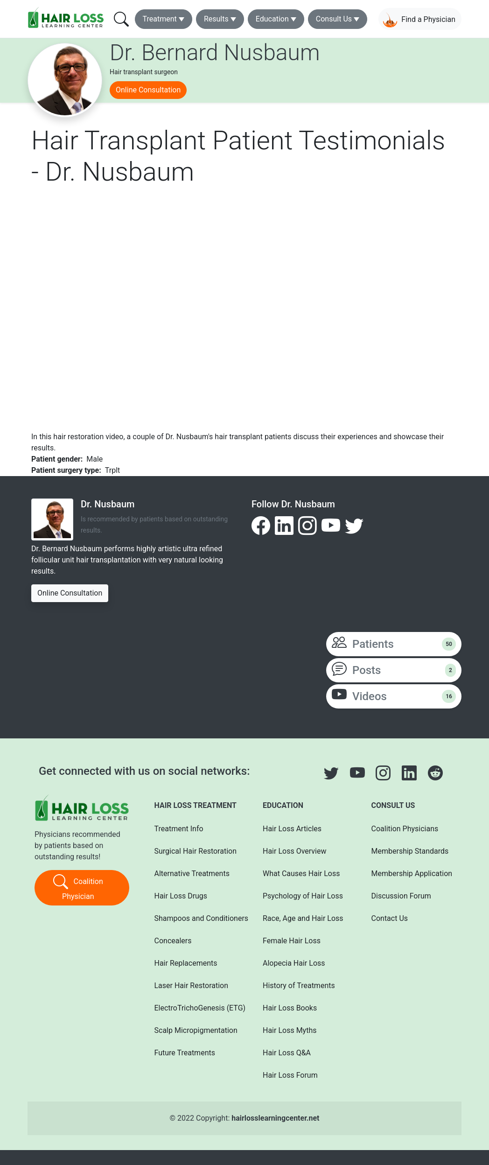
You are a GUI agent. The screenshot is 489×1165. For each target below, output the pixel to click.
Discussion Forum (401, 895)
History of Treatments (299, 985)
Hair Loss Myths (289, 1030)
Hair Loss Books (290, 1008)
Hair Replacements (185, 963)
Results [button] (216, 18)
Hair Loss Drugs (181, 895)
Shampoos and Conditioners (196, 918)
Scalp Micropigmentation (196, 1030)
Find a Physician (419, 20)
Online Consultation (148, 89)
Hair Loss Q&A (287, 1052)
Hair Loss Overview (294, 851)
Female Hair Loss (292, 940)
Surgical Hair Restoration (195, 851)
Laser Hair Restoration (191, 985)
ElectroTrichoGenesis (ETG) (196, 1008)
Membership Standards (410, 851)
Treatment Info (178, 828)
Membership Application (412, 873)
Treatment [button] (160, 18)
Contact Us (389, 918)
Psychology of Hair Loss (303, 895)
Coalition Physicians (405, 828)
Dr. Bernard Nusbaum (215, 52)
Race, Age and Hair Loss (303, 918)
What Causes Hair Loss (301, 873)
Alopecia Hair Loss (294, 963)
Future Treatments (184, 1052)
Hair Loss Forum (290, 1075)
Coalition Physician (78, 887)
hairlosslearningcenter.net (275, 1118)
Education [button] (272, 18)
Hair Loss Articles (292, 828)
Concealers (173, 940)
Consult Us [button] (334, 18)
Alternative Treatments (192, 873)
